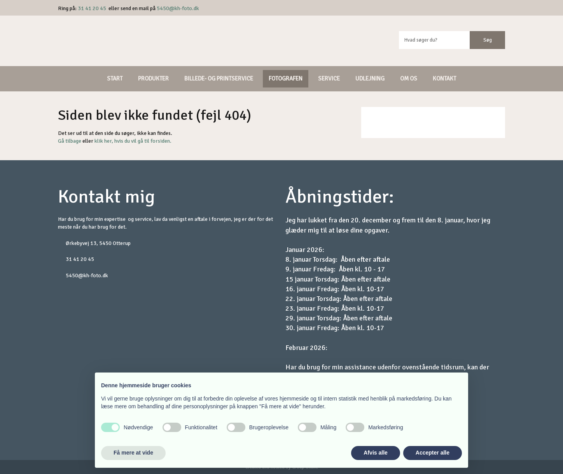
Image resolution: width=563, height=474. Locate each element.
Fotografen (285, 78)
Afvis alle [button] (375, 453)
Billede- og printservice (218, 78)
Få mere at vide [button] (133, 453)
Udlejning (370, 78)
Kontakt (444, 78)
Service (329, 78)
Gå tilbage (69, 141)
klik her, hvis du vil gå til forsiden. (132, 141)
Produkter (153, 78)
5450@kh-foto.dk (178, 8)
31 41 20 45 (92, 8)
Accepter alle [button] (432, 453)
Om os (408, 78)
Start (114, 78)
